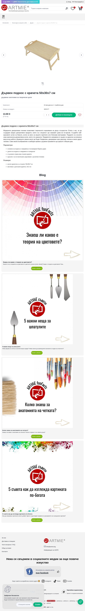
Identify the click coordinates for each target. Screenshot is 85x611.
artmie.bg (72, 601)
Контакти (5, 551)
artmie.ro (65, 601)
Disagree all (24, 604)
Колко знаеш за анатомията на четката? (15, 430)
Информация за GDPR (51, 550)
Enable (37, 604)
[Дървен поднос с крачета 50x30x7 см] (42, 55)
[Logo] (15, 8)
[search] (67, 9)
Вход (69, 2)
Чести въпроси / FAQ (8, 544)
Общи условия (6, 548)
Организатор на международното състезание (47, 593)
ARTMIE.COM (51, 601)
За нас (4, 538)
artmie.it (49, 603)
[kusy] (46, 115)
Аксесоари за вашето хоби (19, 23)
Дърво (32, 23)
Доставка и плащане (8, 541)
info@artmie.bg (51, 546)
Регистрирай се (79, 2)
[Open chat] (80, 602)
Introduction (6, 23)
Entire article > (37, 268)
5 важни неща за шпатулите (11, 346)
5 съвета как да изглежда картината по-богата (17, 514)
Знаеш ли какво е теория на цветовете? (17, 262)
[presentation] (3, 55)
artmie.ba (59, 601)
